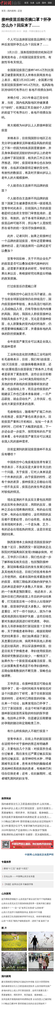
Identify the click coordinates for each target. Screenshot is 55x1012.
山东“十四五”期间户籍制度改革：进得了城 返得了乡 (25, 921)
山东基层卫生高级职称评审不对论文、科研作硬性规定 (26, 917)
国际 (50, 3)
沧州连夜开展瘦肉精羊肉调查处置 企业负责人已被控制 (26, 999)
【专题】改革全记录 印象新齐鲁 (18, 884)
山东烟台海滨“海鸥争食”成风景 (41, 949)
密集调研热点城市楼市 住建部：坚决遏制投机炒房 (27, 834)
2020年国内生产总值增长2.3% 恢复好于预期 (24, 830)
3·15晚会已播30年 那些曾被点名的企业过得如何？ (27, 821)
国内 (44, 3)
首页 (26, 3)
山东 (38, 3)
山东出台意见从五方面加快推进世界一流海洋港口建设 (26, 903)
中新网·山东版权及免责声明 (39, 854)
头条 (32, 3)
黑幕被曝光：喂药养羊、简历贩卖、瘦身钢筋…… (27, 812)
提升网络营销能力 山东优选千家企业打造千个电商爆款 (26, 899)
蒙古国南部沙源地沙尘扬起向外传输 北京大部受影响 (25, 982)
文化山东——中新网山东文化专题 (19, 876)
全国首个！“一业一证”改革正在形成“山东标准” (22, 908)
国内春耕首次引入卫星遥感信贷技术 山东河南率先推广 (26, 986)
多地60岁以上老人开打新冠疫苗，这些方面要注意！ (25, 990)
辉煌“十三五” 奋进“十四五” (16, 868)
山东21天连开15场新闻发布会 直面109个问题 (21, 912)
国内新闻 (12, 11)
